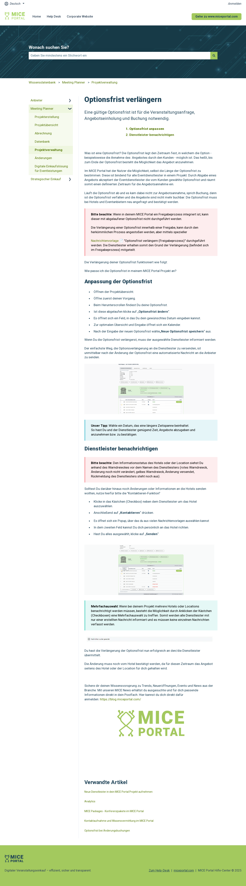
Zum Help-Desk (159, 870)
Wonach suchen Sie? (49, 47)
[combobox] (119, 55)
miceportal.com (184, 870)
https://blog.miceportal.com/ (120, 699)
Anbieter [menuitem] (36, 100)
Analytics (89, 801)
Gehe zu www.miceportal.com (216, 16)
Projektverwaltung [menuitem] (48, 150)
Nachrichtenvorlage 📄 (107, 241)
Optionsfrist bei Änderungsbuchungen (107, 830)
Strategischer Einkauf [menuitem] (46, 179)
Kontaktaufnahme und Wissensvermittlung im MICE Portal (118, 820)
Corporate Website (80, 16)
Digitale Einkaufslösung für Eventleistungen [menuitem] (51, 168)
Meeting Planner (73, 82)
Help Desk (54, 16)
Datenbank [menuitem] (42, 141)
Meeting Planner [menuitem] (42, 108)
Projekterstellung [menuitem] (47, 117)
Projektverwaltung (104, 82)
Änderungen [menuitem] (43, 158)
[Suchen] (213, 55)
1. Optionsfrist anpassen (145, 129)
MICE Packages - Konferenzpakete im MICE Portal (114, 811)
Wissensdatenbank (42, 82)
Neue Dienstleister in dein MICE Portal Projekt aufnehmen (118, 791)
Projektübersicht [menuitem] (46, 125)
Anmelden (234, 3)
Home (36, 16)
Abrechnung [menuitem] (43, 133)
